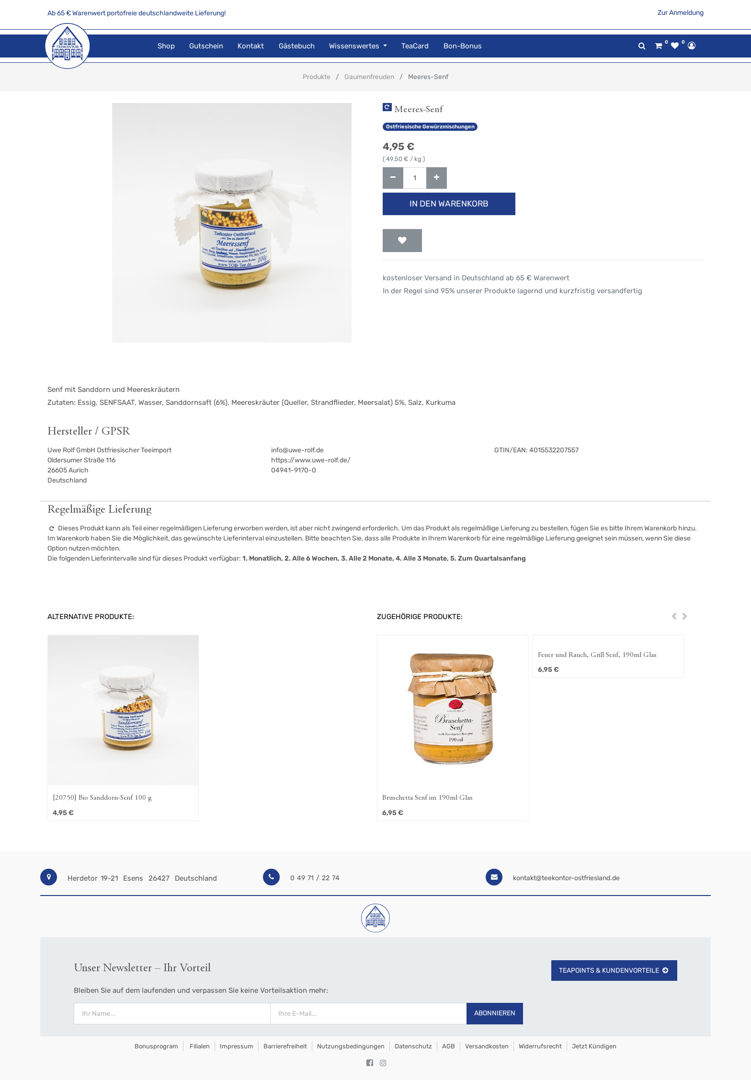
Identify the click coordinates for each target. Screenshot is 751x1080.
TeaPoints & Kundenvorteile (614, 970)
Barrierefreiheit (285, 1046)
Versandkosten (487, 1046)
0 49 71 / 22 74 (315, 878)
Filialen (199, 1046)
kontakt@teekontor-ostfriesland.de (566, 878)
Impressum (236, 1046)
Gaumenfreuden (369, 77)
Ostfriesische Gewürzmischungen (430, 127)
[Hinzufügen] (436, 178)
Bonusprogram (155, 1046)
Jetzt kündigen (594, 1046)
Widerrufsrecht (540, 1046)
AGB (448, 1046)
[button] (402, 240)
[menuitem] (166, 46)
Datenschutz (413, 1046)
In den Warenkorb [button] (449, 203)
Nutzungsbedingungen (351, 1046)
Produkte (316, 77)
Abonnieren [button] (494, 1013)
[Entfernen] (393, 178)
